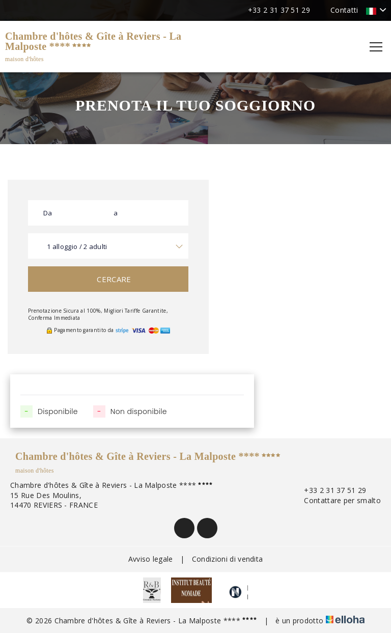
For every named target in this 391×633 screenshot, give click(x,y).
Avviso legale (150, 559)
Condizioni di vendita (227, 559)
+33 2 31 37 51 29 (329, 490)
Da (47, 212)
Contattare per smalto (336, 500)
